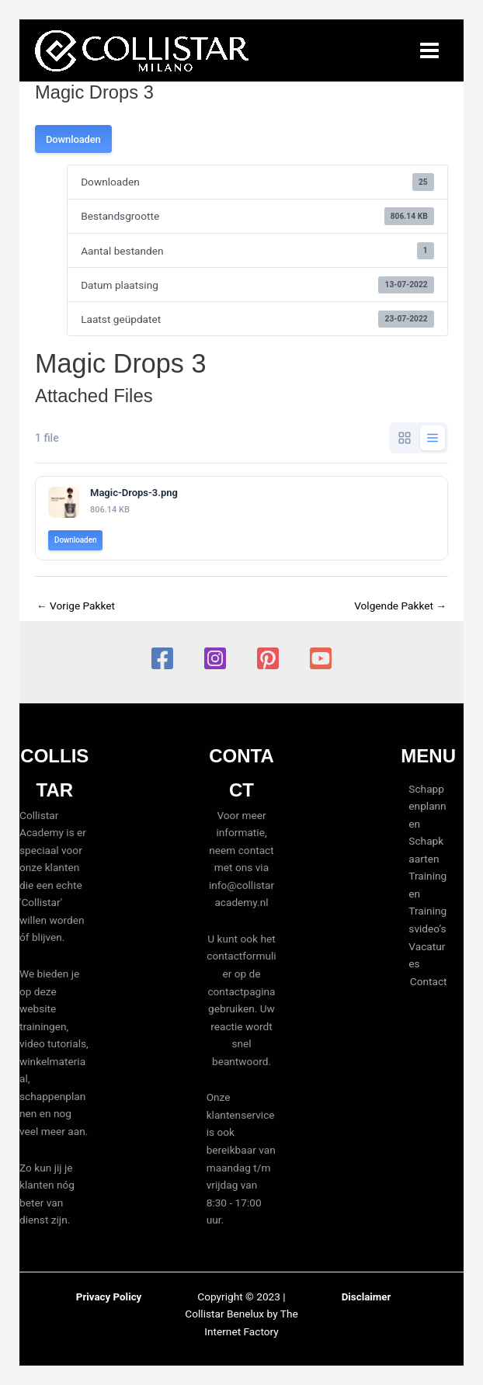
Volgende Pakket (400, 605)
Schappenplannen (427, 806)
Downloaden (73, 139)
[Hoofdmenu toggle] (430, 51)
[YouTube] (320, 658)
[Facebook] (162, 658)
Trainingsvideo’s (427, 920)
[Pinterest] (268, 658)
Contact (428, 981)
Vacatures (426, 955)
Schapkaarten (425, 850)
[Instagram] (215, 658)
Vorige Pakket (75, 605)
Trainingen (427, 885)
